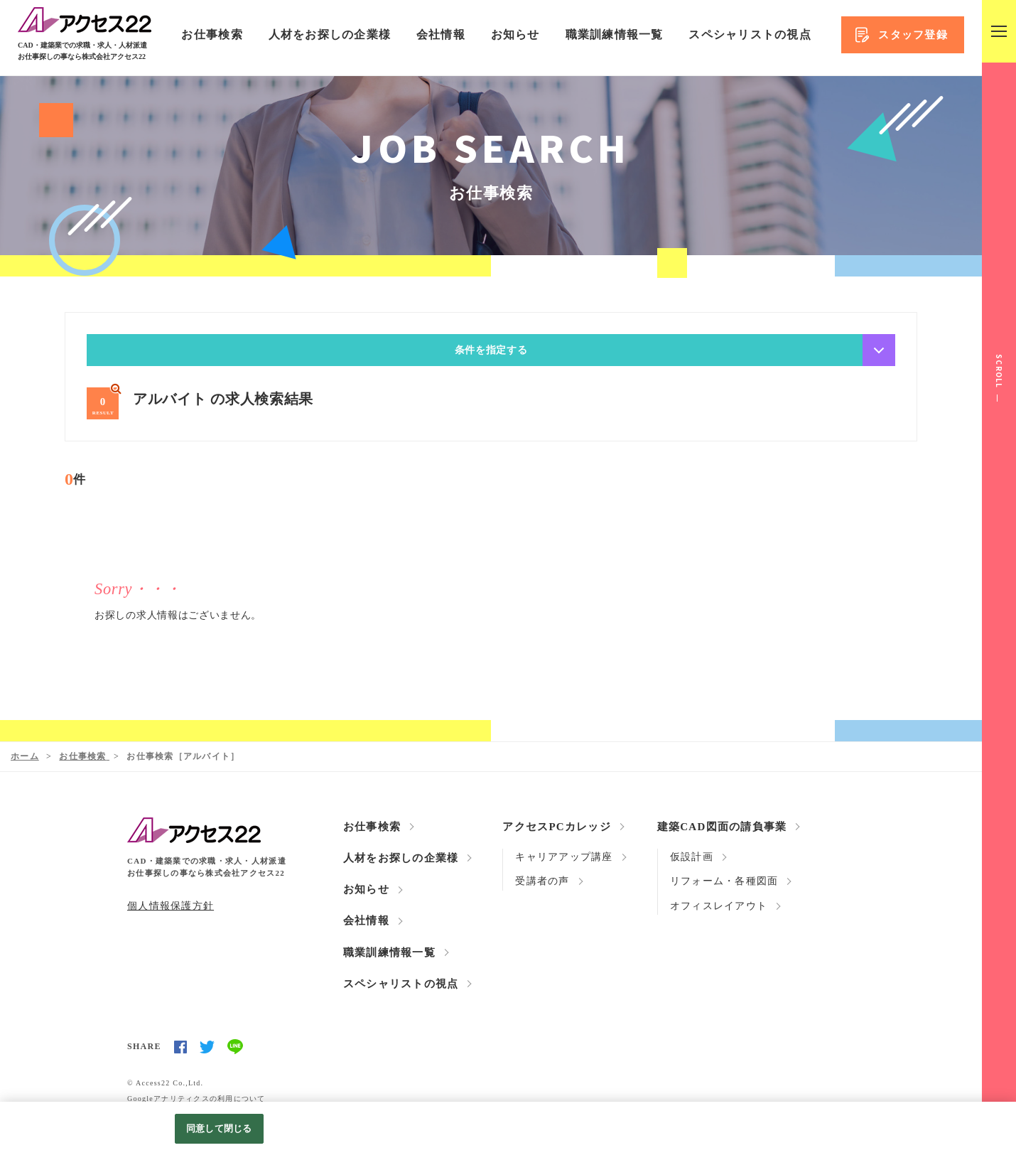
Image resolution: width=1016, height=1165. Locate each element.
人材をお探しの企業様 (330, 34)
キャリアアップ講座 (563, 856)
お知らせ (515, 34)
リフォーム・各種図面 (724, 881)
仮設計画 (691, 856)
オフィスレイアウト (718, 906)
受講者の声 (542, 881)
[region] (508, 1133)
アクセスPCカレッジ (556, 826)
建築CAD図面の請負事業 (722, 826)
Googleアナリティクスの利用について (196, 1098)
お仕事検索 (211, 34)
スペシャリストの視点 (749, 34)
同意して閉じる (219, 1128)
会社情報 (440, 34)
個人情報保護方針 (170, 905)
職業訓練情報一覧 (615, 34)
